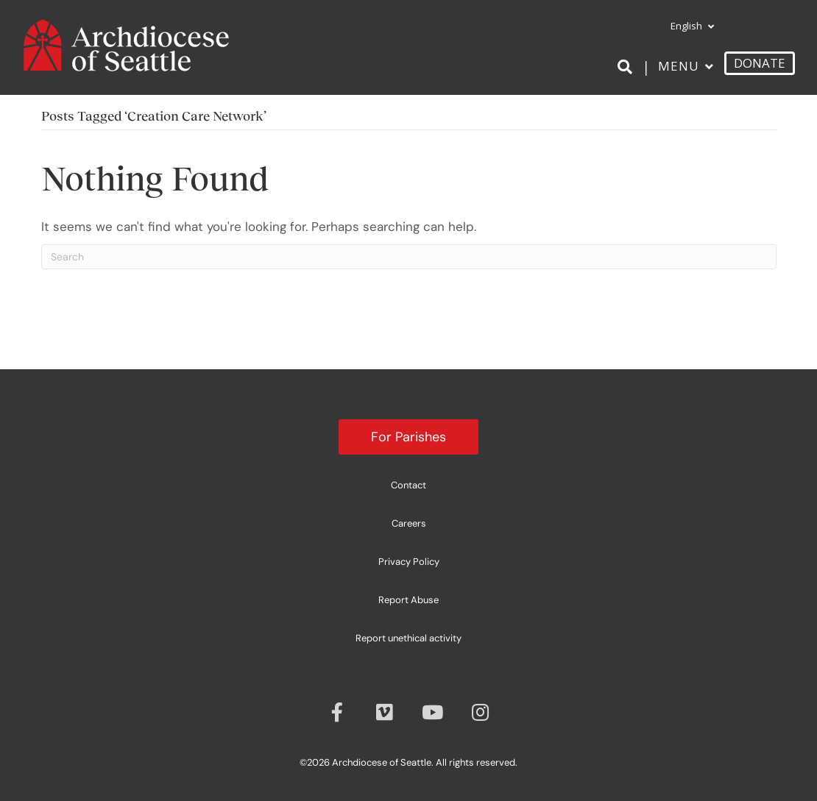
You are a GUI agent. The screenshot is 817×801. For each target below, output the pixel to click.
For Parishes (408, 437)
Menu (678, 65)
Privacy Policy (408, 561)
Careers (409, 523)
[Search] (627, 67)
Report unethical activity (408, 638)
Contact (408, 485)
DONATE (759, 62)
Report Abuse (408, 600)
